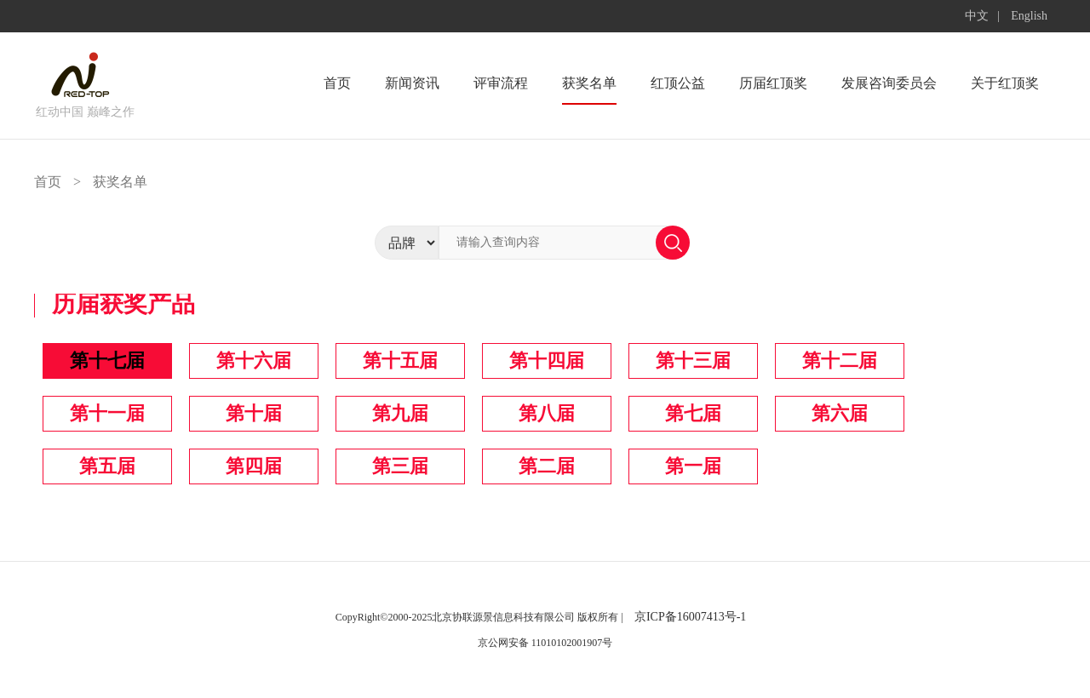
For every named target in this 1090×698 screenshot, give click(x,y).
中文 (977, 15)
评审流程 (500, 83)
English (1029, 15)
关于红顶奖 (1005, 83)
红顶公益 (678, 83)
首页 (337, 83)
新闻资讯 (412, 83)
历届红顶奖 (773, 83)
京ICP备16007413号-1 (690, 616)
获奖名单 (589, 83)
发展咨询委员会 (889, 83)
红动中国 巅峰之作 (85, 112)
